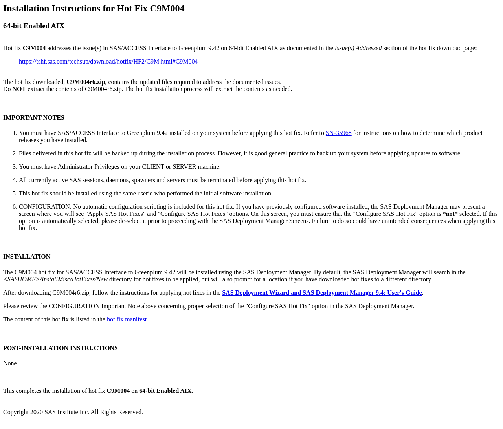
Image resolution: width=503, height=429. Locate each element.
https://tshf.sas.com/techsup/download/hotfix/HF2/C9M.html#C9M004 (108, 61)
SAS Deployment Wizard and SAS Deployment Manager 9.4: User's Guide (322, 292)
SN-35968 (339, 133)
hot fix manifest (127, 319)
